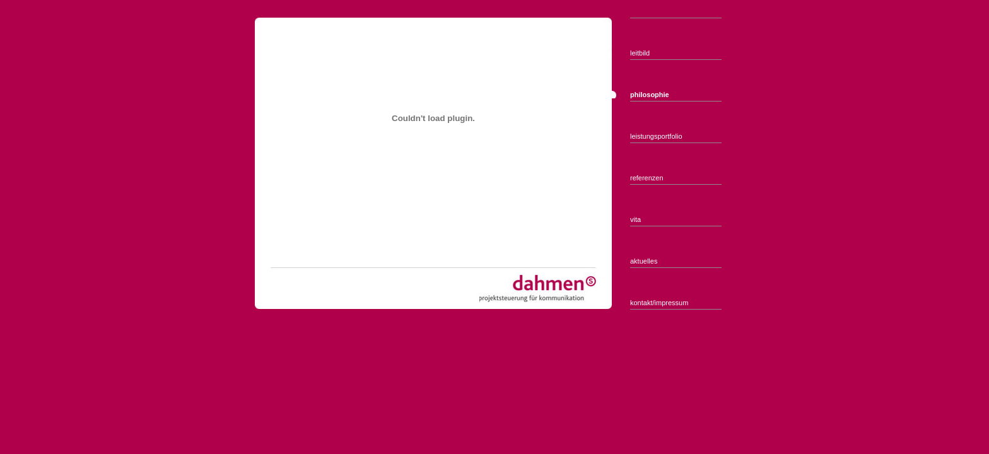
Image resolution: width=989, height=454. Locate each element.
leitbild (640, 53)
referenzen (647, 178)
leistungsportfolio (656, 136)
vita (635, 219)
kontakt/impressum (659, 302)
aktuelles (643, 261)
